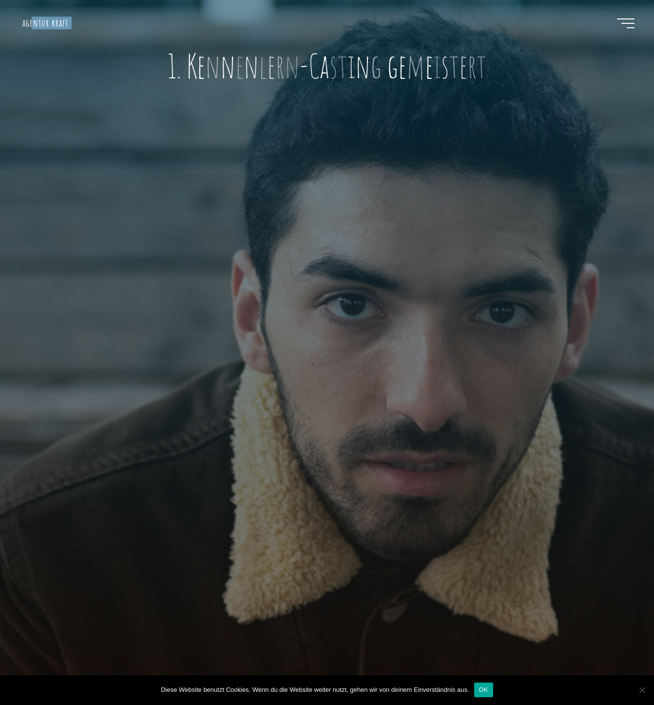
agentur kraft (45, 23)
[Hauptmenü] (626, 23)
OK (483, 689)
